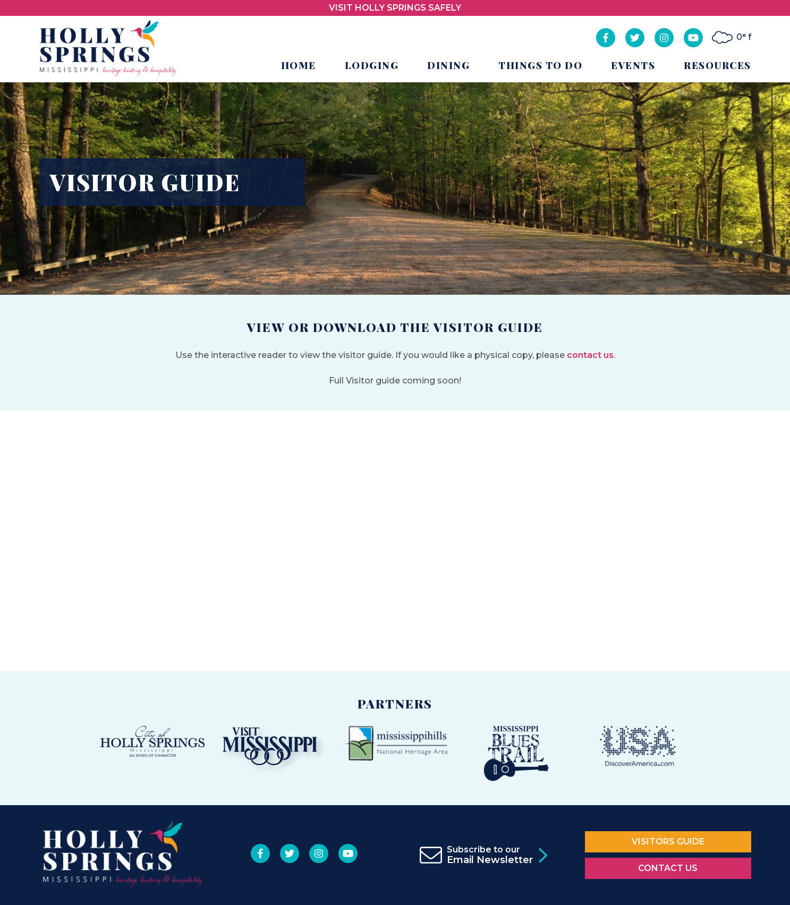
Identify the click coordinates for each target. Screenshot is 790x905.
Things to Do (540, 65)
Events (633, 65)
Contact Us (668, 868)
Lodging (372, 65)
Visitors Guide (668, 841)
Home (298, 65)
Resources (717, 65)
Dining (448, 65)
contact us (590, 355)
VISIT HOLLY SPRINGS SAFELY (395, 8)
